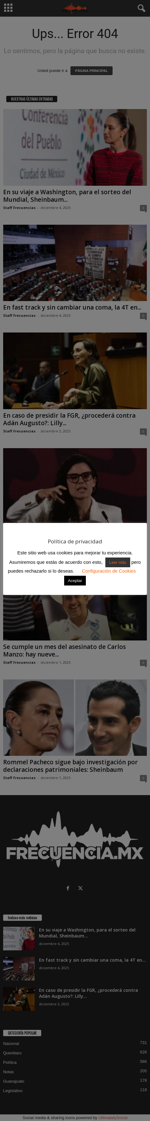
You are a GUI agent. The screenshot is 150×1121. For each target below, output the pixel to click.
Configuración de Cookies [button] (109, 571)
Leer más (117, 562)
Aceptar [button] (75, 580)
